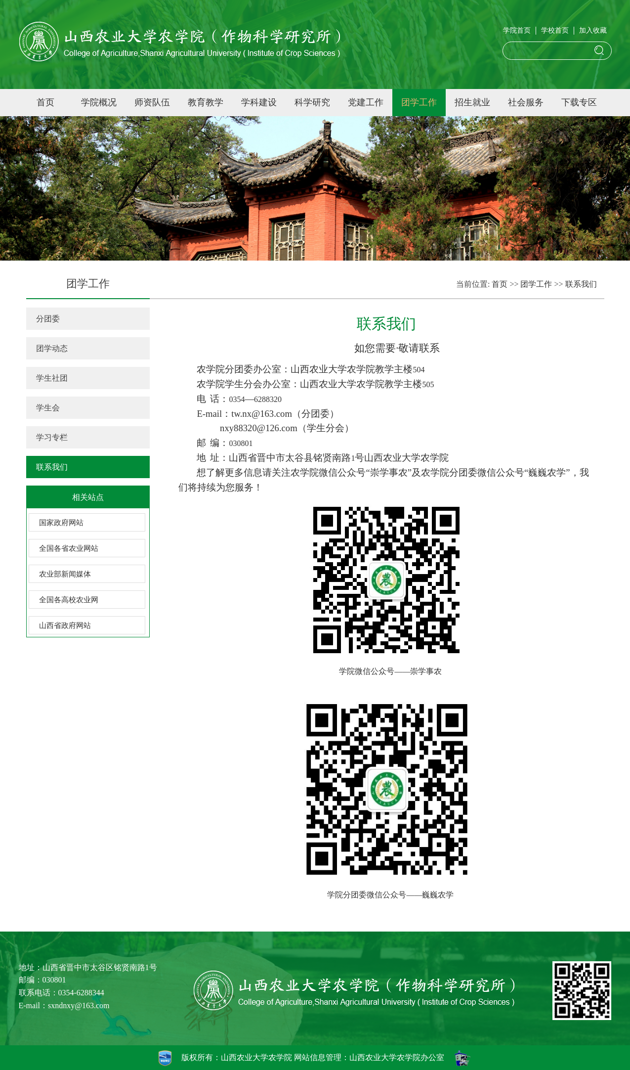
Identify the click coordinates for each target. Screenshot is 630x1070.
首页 (45, 102)
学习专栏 (52, 437)
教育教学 (205, 102)
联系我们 (52, 467)
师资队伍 (152, 102)
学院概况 (99, 102)
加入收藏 (593, 30)
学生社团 (52, 378)
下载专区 (579, 102)
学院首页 (517, 30)
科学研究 (312, 102)
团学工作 (419, 102)
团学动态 (52, 348)
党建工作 (365, 102)
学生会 (48, 407)
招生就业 (472, 102)
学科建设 (259, 102)
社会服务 (526, 102)
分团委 (48, 318)
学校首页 (555, 30)
